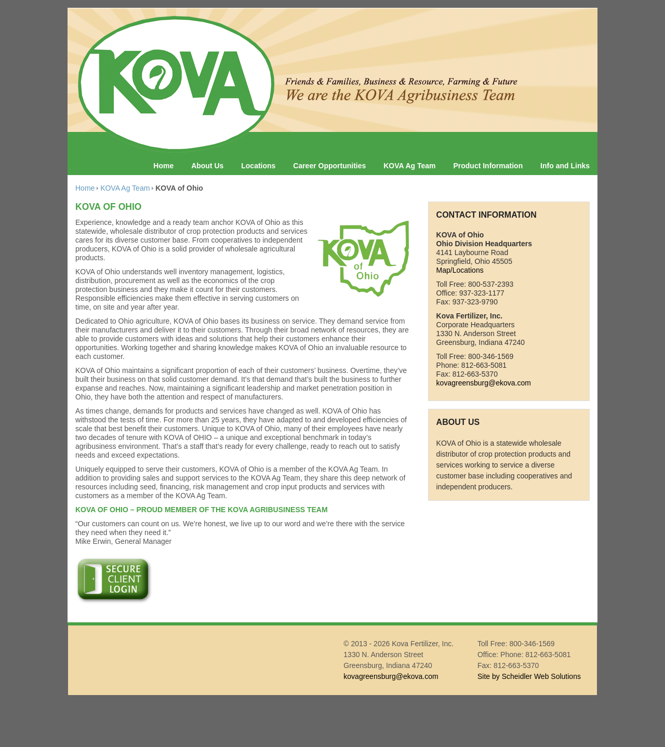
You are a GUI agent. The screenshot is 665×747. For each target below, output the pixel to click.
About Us (207, 166)
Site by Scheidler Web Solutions (529, 676)
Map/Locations (460, 270)
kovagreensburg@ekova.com (483, 383)
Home (163, 166)
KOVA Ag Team (409, 166)
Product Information (488, 166)
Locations (258, 166)
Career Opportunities (329, 166)
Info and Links (565, 166)
